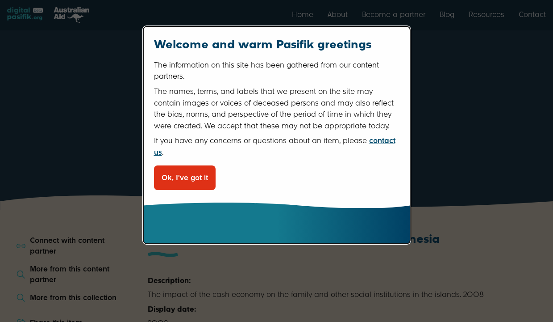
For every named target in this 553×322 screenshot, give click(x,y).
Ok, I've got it (185, 177)
